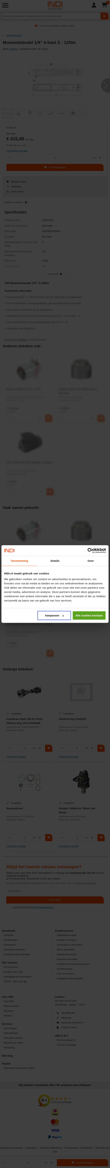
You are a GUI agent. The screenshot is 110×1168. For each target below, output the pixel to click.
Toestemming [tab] (19, 560)
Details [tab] (55, 560)
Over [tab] (91, 560)
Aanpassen (54, 615)
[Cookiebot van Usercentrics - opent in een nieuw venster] (90, 550)
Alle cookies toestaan (89, 615)
